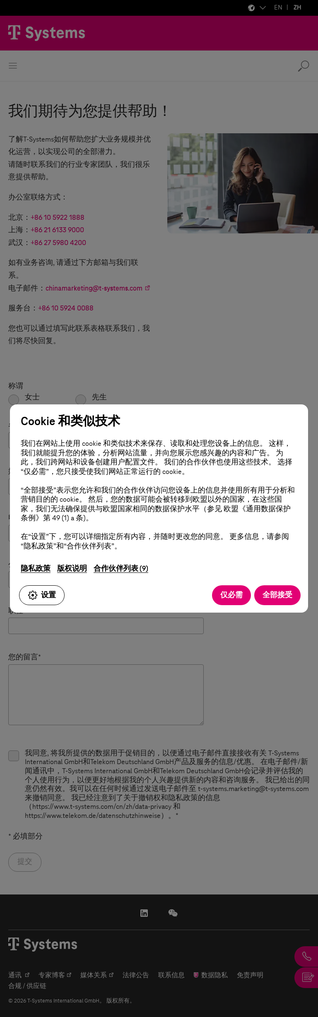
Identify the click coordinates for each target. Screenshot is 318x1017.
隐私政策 (36, 568)
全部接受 (277, 595)
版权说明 (72, 568)
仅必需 (231, 595)
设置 (42, 595)
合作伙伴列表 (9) (121, 568)
